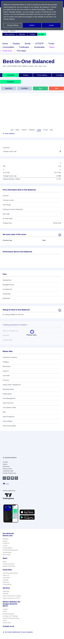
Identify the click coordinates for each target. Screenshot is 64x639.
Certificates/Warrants (10, 550)
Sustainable (39, 47)
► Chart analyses (9, 133)
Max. (51, 130)
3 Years (45, 130)
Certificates (24, 47)
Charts (25, 75)
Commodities (8, 47)
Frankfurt (10, 82)
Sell (56, 88)
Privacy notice (7, 469)
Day (12, 130)
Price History (42, 75)
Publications (7, 584)
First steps (21, 51)
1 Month (24, 130)
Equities (16, 44)
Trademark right (8, 471)
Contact (5, 31)
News (51, 47)
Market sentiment (9, 566)
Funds (51, 44)
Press (5, 611)
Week (17, 130)
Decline (32, 25)
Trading (5, 580)
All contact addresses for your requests (18, 632)
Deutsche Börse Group (11, 618)
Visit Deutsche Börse (10, 573)
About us (6, 575)
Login (41, 34)
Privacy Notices (9, 19)
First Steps (6, 555)
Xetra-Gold (7, 623)
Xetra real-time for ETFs (11, 598)
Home (5, 44)
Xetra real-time (9, 34)
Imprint (5, 464)
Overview (10, 75)
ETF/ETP (39, 44)
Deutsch (12, 31)
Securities (6, 577)
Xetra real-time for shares (12, 596)
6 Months (32, 130)
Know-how (7, 51)
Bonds (28, 44)
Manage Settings (12, 25)
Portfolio (32, 34)
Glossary (6, 582)
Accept (51, 25)
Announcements (8, 564)
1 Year (39, 130)
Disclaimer (6, 466)
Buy (40, 88)
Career (5, 609)
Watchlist (22, 34)
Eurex (5, 620)
